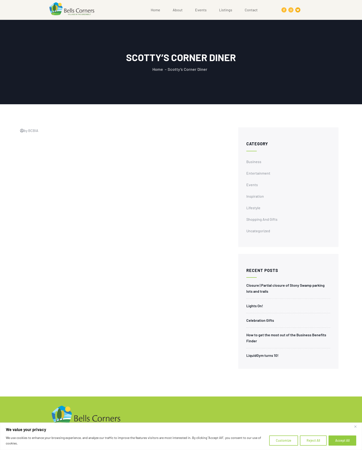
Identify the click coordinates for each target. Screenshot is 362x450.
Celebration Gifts (260, 320)
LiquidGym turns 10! (262, 355)
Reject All (313, 440)
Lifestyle (253, 208)
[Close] (357, 426)
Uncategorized (258, 231)
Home (155, 10)
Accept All (342, 440)
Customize (283, 440)
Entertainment (258, 173)
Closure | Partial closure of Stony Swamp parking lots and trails (285, 288)
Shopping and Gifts (262, 219)
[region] (181, 436)
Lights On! (254, 306)
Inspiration (255, 196)
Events (201, 10)
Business (253, 161)
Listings (225, 10)
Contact (251, 10)
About (178, 10)
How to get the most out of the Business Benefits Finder (286, 338)
